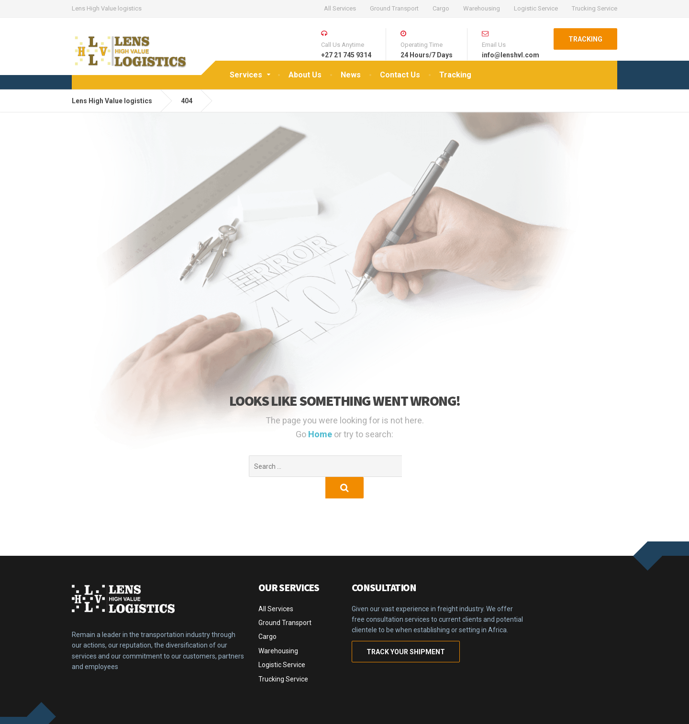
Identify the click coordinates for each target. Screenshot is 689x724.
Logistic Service (536, 8)
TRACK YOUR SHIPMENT (406, 630)
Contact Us (400, 74)
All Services (340, 8)
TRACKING (585, 39)
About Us (305, 74)
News (351, 74)
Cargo (441, 8)
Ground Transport (394, 8)
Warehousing (481, 8)
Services (246, 74)
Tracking (455, 74)
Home (321, 434)
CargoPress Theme (103, 709)
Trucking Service (594, 8)
